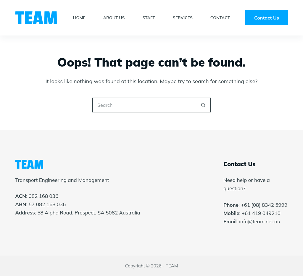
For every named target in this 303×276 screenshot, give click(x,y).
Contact (220, 17)
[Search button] (203, 105)
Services (183, 17)
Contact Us (266, 18)
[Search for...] (144, 105)
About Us (114, 17)
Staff (148, 17)
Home (79, 17)
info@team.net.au (259, 221)
